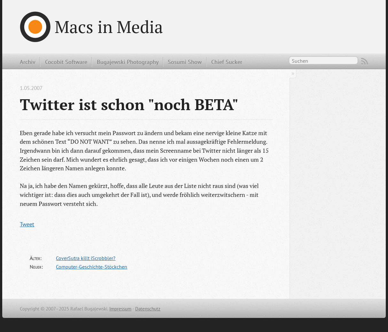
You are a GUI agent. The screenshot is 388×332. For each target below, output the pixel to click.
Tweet (27, 224)
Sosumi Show (185, 62)
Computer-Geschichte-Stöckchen (91, 266)
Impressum (120, 309)
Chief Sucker (226, 62)
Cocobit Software (66, 62)
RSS (364, 61)
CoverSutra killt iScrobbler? (85, 258)
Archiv (27, 62)
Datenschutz (147, 309)
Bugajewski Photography (128, 62)
